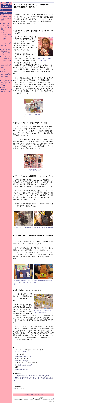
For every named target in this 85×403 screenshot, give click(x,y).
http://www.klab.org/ (21, 369)
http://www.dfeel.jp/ (21, 360)
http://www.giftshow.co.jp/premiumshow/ (28, 352)
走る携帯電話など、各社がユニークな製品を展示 (32, 376)
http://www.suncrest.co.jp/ (23, 356)
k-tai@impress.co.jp (49, 398)
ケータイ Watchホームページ (33, 394)
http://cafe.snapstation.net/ (23, 365)
